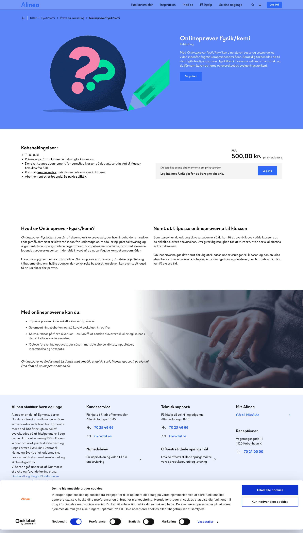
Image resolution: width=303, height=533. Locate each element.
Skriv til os (102, 436)
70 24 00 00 (253, 451)
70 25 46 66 (103, 427)
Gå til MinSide (247, 415)
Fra (234, 151)
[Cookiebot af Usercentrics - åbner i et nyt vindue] (25, 525)
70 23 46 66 (178, 427)
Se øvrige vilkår (75, 176)
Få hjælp (206, 5)
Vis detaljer (205, 525)
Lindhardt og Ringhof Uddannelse (35, 476)
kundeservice (47, 172)
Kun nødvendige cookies (270, 505)
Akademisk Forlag (43, 481)
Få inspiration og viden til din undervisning (106, 459)
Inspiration (168, 5)
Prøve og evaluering (72, 18)
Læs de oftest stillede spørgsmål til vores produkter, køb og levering (186, 459)
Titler (33, 18)
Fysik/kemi (48, 18)
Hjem (23, 18)
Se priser (191, 76)
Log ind (274, 5)
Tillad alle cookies (270, 493)
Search (252, 4)
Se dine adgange (230, 5)
